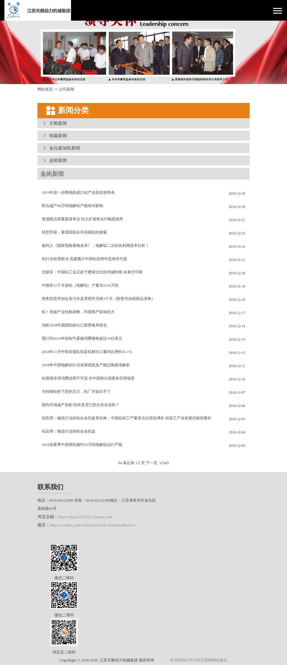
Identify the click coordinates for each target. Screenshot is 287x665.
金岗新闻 (58, 160)
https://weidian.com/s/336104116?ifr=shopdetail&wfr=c (93, 525)
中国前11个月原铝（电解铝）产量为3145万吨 (80, 285)
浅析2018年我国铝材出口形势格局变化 (74, 325)
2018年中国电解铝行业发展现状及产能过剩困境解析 (86, 365)
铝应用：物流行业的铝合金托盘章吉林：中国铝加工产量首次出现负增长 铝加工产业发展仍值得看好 (126, 418)
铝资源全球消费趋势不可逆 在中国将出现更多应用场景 (88, 378)
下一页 (151, 463)
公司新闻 (66, 89)
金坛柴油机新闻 (64, 148)
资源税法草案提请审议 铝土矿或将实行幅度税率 (82, 219)
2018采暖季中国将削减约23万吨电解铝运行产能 (82, 444)
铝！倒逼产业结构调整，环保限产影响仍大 (78, 312)
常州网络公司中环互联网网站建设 (198, 660)
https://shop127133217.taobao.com (85, 517)
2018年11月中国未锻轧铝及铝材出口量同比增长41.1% (87, 351)
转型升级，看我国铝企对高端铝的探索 (74, 232)
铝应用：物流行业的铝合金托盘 (68, 431)
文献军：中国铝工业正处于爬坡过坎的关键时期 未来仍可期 (92, 272)
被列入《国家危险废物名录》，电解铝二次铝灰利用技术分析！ (95, 245)
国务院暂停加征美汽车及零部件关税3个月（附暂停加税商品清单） (98, 298)
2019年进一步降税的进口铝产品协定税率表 (78, 192)
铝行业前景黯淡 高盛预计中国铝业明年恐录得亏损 (84, 259)
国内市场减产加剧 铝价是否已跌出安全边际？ (80, 405)
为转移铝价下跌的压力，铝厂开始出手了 (76, 391)
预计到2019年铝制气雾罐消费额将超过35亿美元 (82, 338)
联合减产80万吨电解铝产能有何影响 (72, 205)
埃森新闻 (58, 135)
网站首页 (45, 89)
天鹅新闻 (58, 123)
